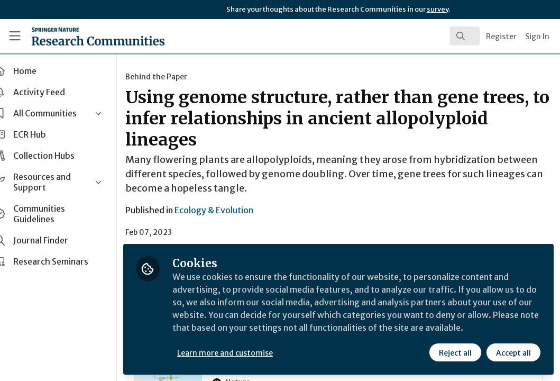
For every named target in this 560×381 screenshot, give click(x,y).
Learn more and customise (243, 353)
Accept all (513, 353)
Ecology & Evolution (232, 210)
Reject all (455, 353)
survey (437, 9)
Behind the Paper (175, 76)
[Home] (80, 36)
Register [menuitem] (501, 36)
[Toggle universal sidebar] (15, 36)
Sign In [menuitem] (537, 36)
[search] (465, 36)
